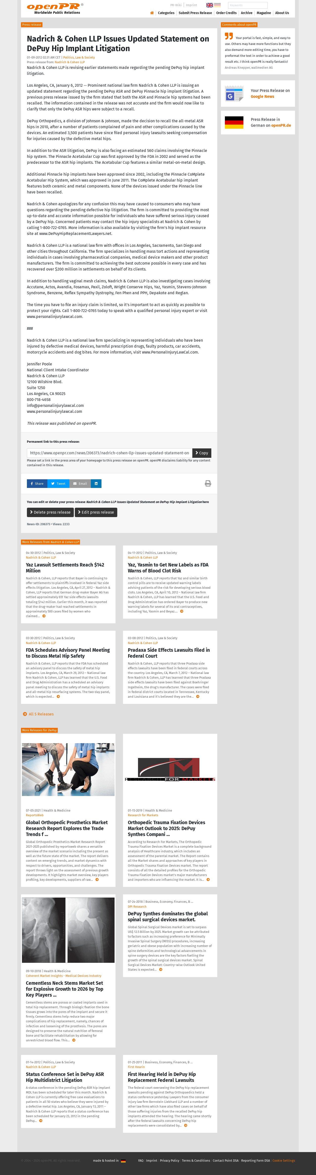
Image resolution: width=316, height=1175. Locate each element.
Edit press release (96, 512)
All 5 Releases (37, 714)
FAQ (140, 1160)
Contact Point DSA (225, 1160)
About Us (282, 13)
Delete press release (50, 512)
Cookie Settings (284, 1160)
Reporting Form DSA (255, 1160)
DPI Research (137, 906)
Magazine (264, 13)
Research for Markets (143, 815)
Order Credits (226, 13)
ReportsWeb (35, 815)
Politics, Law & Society (79, 57)
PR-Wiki (176, 5)
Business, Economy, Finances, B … (169, 901)
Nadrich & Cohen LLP (70, 62)
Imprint (191, 5)
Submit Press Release (195, 13)
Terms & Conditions (196, 1160)
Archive (247, 13)
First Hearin (136, 1067)
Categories (166, 13)
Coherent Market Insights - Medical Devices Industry (63, 976)
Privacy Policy (169, 1160)
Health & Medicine (56, 810)
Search (278, 5)
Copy (202, 453)
